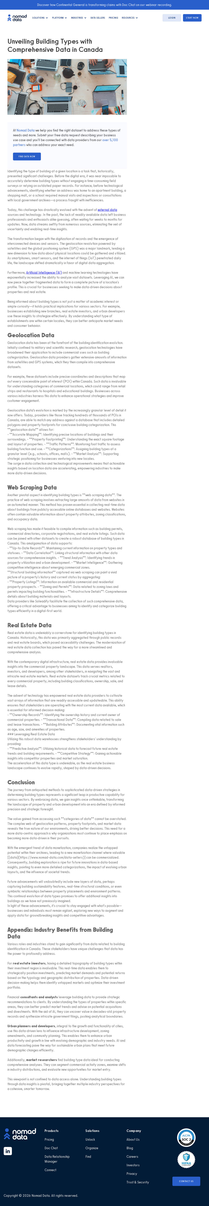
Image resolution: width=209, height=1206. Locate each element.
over (106, 140)
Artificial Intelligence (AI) (44, 273)
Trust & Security (138, 1182)
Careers (132, 1157)
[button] (40, 18)
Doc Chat (51, 1148)
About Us (133, 1139)
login (172, 18)
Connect (50, 1170)
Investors (133, 1165)
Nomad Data (26, 130)
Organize (91, 1148)
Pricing (113, 18)
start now (192, 18)
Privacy (132, 1174)
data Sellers (98, 18)
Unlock (90, 1139)
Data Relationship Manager (57, 1159)
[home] (18, 17)
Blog (130, 1148)
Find (88, 1157)
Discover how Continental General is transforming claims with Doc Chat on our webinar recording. (104, 5)
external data (107, 210)
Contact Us (186, 1181)
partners (19, 145)
